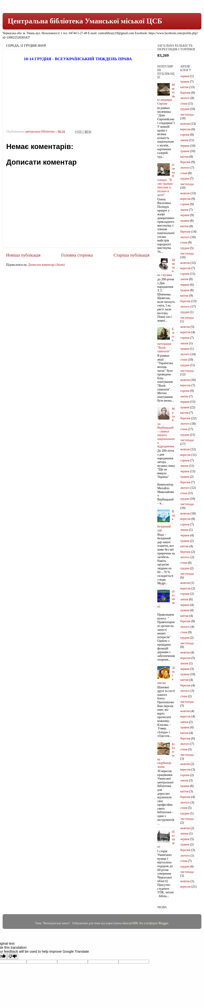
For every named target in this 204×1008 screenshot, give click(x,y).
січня (183, 103)
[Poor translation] (12, 956)
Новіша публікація (23, 255)
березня (185, 92)
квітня (184, 87)
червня (184, 76)
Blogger (163, 923)
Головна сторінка (77, 255)
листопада (187, 114)
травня (184, 81)
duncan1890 (130, 923)
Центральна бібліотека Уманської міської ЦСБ (85, 21)
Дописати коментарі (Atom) (46, 264)
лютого (185, 98)
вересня (185, 129)
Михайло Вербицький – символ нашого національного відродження (166, 427)
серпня (184, 134)
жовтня (185, 123)
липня (184, 140)
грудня (184, 109)
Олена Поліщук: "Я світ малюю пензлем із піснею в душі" (166, 180)
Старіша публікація (132, 255)
